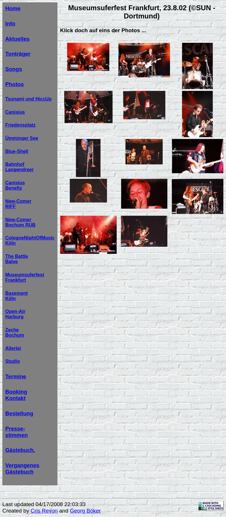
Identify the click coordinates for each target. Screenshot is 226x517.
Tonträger (17, 54)
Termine (15, 376)
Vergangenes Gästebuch (22, 468)
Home (13, 8)
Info (10, 24)
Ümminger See (21, 138)
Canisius (15, 112)
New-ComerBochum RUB (20, 222)
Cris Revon (43, 511)
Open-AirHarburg (15, 314)
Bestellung (19, 413)
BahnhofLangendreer (19, 167)
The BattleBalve (16, 259)
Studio (12, 361)
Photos (14, 84)
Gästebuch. (20, 450)
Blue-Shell (16, 151)
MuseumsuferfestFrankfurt (24, 277)
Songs (13, 69)
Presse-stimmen (16, 432)
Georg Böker (85, 511)
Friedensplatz (20, 125)
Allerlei (13, 348)
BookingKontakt (16, 395)
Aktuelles (17, 39)
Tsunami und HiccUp (28, 98)
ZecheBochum (14, 332)
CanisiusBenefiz (15, 185)
